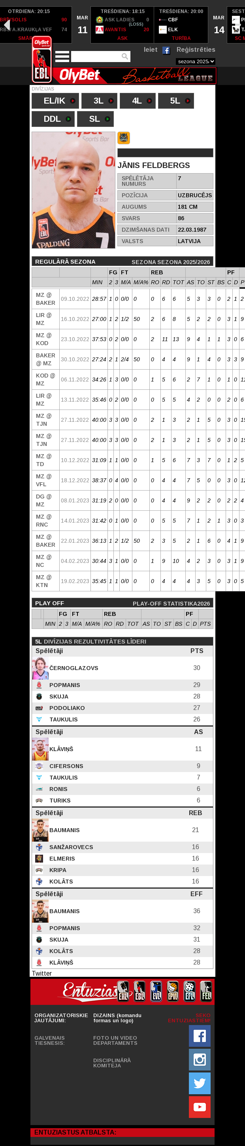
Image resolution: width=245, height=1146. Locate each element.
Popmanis (64, 685)
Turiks (59, 800)
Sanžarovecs (70, 847)
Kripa (57, 870)
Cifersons (65, 766)
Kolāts (60, 881)
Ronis (58, 789)
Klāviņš (60, 749)
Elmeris (61, 858)
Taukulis (63, 719)
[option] (81, 24)
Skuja (58, 696)
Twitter (42, 973)
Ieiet (151, 49)
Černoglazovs (73, 668)
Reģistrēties (196, 49)
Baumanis (64, 830)
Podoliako (66, 708)
